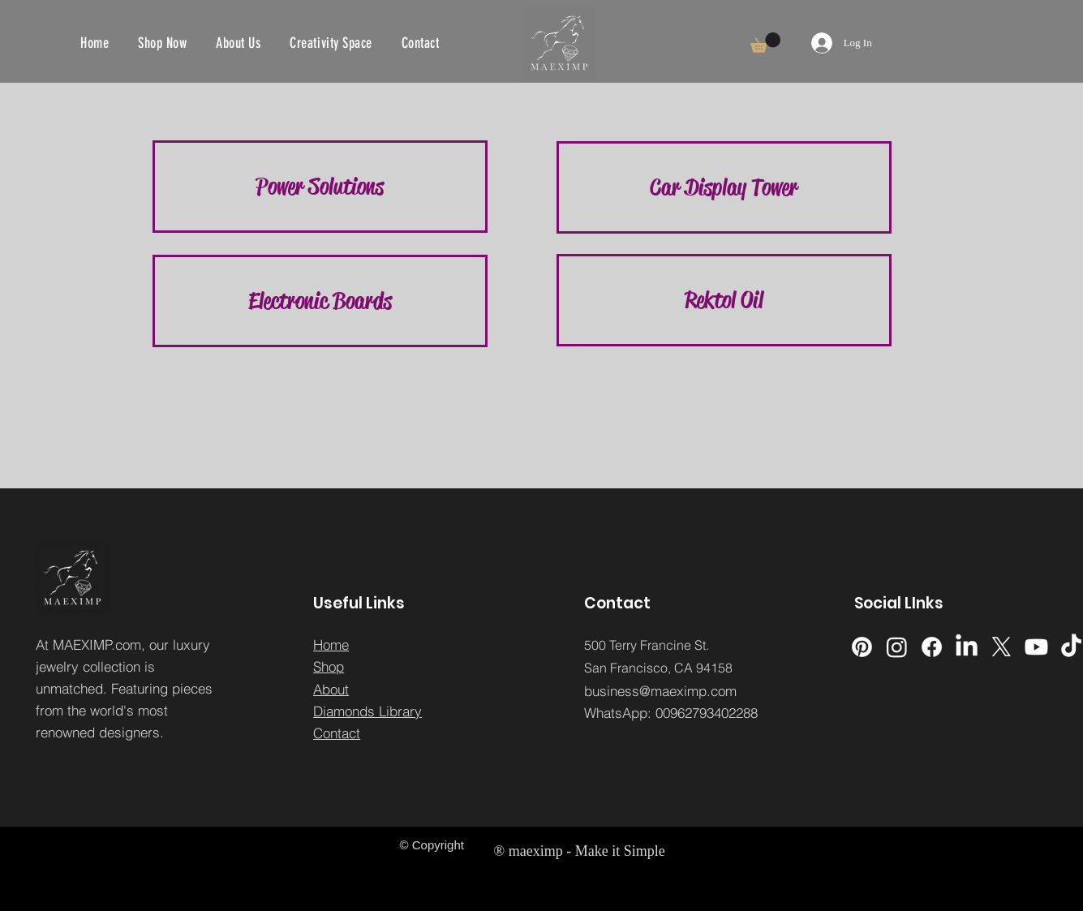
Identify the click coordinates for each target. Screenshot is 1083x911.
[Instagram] (896, 647)
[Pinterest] (862, 647)
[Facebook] (931, 647)
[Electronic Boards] (320, 301)
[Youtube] (1036, 647)
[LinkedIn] (966, 647)
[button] (765, 42)
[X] (1001, 647)
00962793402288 (706, 712)
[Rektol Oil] (724, 300)
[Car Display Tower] (724, 187)
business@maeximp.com (660, 690)
